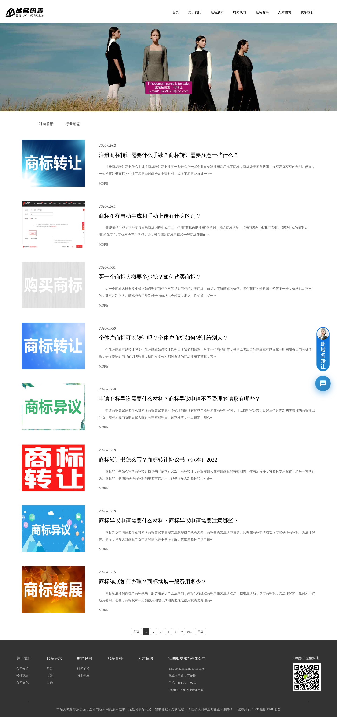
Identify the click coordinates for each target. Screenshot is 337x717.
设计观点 (22, 675)
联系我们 (307, 12)
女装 (50, 675)
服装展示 (217, 12)
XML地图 (274, 709)
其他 (50, 682)
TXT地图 (258, 709)
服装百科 (262, 12)
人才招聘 (284, 12)
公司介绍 (22, 668)
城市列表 (244, 709)
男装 (50, 668)
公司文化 (22, 682)
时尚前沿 (46, 124)
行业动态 (72, 124)
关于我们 (194, 12)
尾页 (200, 631)
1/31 (189, 631)
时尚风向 (239, 12)
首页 (175, 12)
